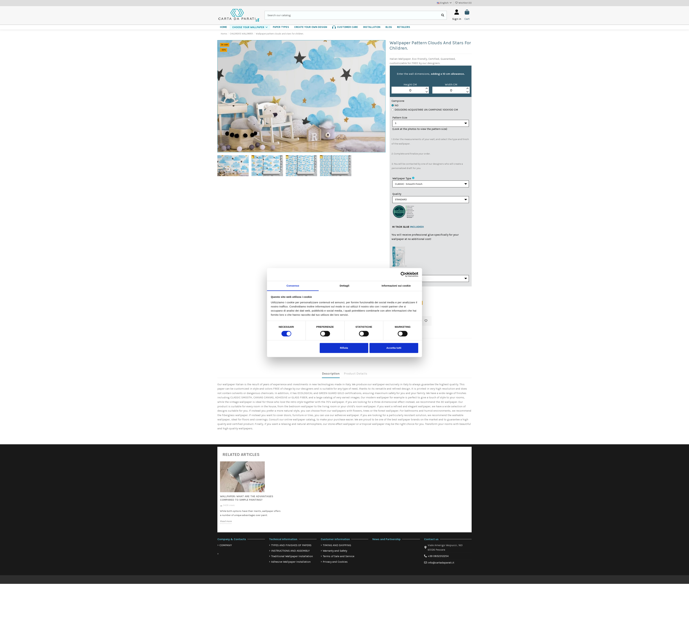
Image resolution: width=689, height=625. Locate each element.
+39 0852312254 (438, 559)
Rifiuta (344, 348)
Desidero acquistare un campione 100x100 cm (425, 109)
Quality (396, 195)
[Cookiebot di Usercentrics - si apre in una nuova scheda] (403, 274)
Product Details (355, 377)
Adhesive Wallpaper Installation (291, 565)
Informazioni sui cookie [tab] (396, 285)
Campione (398, 100)
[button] (250, 27)
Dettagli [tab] (344, 285)
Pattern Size (399, 117)
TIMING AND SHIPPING (337, 548)
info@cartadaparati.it (441, 566)
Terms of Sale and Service (338, 559)
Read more (226, 524)
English (444, 2)
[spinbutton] (410, 90)
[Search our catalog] (443, 15)
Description (331, 377)
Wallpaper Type (401, 179)
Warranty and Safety (335, 554)
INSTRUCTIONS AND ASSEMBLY (290, 554)
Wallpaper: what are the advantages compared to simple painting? (246, 501)
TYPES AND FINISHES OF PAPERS (291, 548)
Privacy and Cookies (335, 565)
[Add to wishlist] (425, 324)
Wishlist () (463, 2)
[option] (251, 498)
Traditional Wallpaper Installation (292, 559)
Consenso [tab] (292, 285)
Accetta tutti (393, 348)
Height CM (410, 84)
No (395, 105)
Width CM (451, 84)
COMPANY (225, 548)
